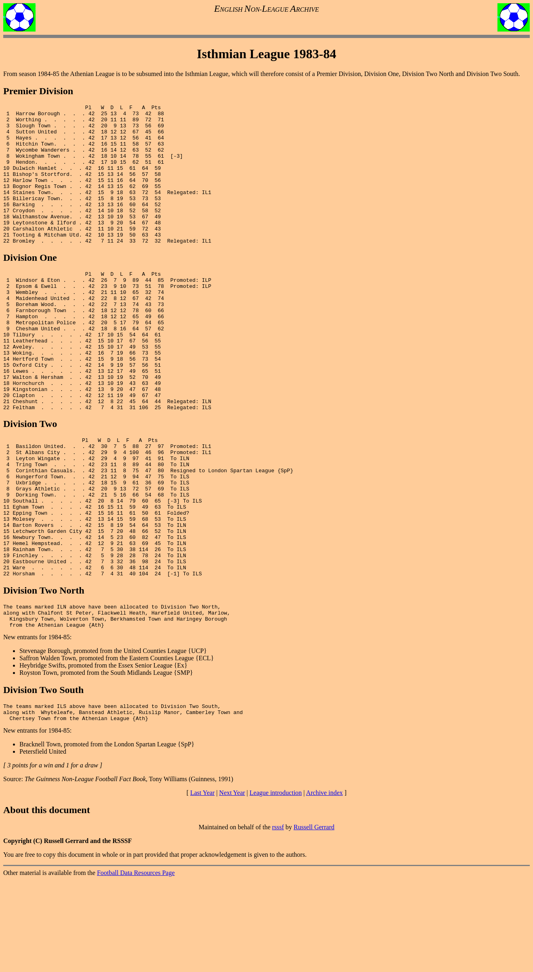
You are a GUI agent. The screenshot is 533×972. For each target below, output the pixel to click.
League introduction (276, 884)
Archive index (324, 884)
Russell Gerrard (314, 919)
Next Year (232, 884)
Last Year (202, 884)
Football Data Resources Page (136, 964)
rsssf (278, 919)
